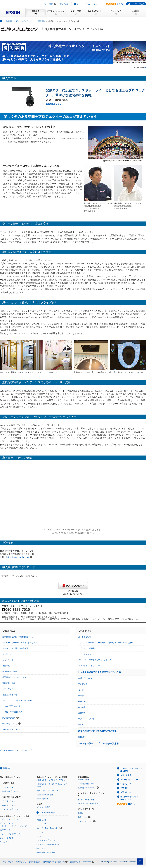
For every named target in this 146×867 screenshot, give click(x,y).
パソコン (39, 832)
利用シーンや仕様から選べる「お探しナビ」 (20, 643)
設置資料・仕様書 (9, 671)
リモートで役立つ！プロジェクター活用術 (98, 743)
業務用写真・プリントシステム (48, 790)
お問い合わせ (64, 4)
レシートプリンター (7, 838)
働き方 (81, 724)
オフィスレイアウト (86, 719)
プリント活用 (125, 775)
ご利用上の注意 (34, 862)
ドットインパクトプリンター (11, 834)
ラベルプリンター (6, 842)
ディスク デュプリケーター (46, 840)
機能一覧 (6, 666)
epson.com (87, 862)
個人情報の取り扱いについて (54, 862)
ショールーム (7, 660)
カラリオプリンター (9, 801)
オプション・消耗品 (86, 648)
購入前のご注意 (10, 718)
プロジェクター (42, 820)
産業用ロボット (83, 779)
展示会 (81, 696)
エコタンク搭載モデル (10, 809)
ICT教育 (81, 737)
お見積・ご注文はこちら (12, 712)
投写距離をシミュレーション (14, 677)
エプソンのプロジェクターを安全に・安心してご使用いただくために (106, 643)
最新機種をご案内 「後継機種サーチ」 (18, 637)
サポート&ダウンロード (130, 779)
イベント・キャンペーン (12, 729)
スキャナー (40, 836)
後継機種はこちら (53, 104)
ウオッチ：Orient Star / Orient (47, 828)
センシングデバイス (85, 821)
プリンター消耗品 (43, 807)
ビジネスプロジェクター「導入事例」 (17, 700)
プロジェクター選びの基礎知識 (15, 648)
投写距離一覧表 (8, 683)
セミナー (81, 690)
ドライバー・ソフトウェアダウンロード (94, 660)
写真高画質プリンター (10, 791)
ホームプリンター (8, 787)
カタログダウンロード (11, 706)
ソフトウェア (7, 689)
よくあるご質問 (84, 637)
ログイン (115, 4)
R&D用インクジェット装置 (88, 803)
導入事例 (41, 21)
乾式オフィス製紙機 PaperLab (47, 844)
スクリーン (7, 654)
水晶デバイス (83, 817)
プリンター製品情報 (47, 813)
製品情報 (9, 21)
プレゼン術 (82, 684)
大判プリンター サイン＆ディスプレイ (50, 780)
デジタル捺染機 (42, 799)
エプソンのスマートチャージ (11, 819)
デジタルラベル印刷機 (44, 795)
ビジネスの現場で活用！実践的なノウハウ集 (99, 672)
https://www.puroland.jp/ (17, 557)
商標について (75, 862)
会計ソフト (40, 848)
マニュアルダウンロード (88, 654)
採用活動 (81, 701)
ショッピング (125, 784)
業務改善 (81, 713)
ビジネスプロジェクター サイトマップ (15, 750)
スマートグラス (42, 824)
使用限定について (11, 724)
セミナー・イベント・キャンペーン (90, 4)
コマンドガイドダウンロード (90, 666)
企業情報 (124, 788)
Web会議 (81, 707)
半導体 (80, 813)
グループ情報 (48, 4)
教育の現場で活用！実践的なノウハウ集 (97, 731)
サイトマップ (8, 862)
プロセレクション (8, 805)
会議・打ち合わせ (85, 678)
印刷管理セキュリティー (45, 852)
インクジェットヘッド (86, 800)
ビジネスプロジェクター (25, 21)
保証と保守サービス (10, 695)
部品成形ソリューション (87, 788)
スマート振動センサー (86, 784)
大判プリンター (6, 830)
